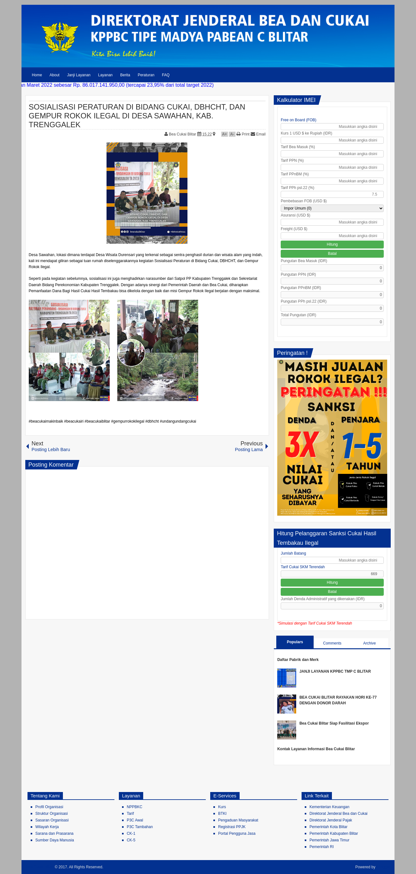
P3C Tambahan (140, 827)
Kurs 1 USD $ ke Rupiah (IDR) (306, 133)
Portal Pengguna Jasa (236, 833)
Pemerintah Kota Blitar (328, 827)
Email (258, 134)
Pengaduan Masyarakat (238, 820)
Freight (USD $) (294, 229)
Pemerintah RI (321, 847)
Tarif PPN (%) (292, 160)
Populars (295, 642)
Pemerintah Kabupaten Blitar (333, 833)
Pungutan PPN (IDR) (298, 274)
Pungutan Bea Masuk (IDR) (304, 261)
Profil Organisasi (49, 807)
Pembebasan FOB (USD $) (304, 201)
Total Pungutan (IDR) (298, 315)
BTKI (222, 813)
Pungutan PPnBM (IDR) (301, 288)
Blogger (383, 867)
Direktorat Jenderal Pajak (330, 820)
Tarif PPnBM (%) (295, 174)
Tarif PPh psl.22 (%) (297, 187)
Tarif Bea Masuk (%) (298, 147)
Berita (125, 75)
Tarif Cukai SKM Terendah (303, 567)
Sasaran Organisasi (52, 820)
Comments (332, 643)
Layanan (105, 75)
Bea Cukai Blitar (183, 134)
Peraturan (146, 75)
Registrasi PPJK (232, 827)
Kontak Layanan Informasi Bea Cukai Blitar (316, 749)
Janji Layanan (78, 75)
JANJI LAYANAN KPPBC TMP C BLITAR (335, 671)
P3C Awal (135, 820)
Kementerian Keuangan (329, 807)
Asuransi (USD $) (295, 215)
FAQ (165, 75)
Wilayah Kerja (47, 827)
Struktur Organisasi (51, 813)
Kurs (222, 807)
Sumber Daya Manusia (54, 840)
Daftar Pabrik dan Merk (298, 659)
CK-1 (131, 833)
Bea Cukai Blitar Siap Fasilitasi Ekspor (334, 723)
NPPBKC (134, 807)
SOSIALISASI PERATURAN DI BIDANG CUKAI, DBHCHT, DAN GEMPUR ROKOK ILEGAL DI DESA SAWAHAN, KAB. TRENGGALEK (137, 116)
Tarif (130, 813)
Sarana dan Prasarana (54, 833)
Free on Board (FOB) (298, 120)
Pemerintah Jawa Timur (329, 840)
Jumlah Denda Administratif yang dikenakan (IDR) (322, 599)
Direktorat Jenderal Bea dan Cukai (338, 813)
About (54, 75)
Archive (369, 643)
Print (242, 134)
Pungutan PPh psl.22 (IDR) (304, 301)
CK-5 (131, 840)
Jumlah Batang (293, 553)
